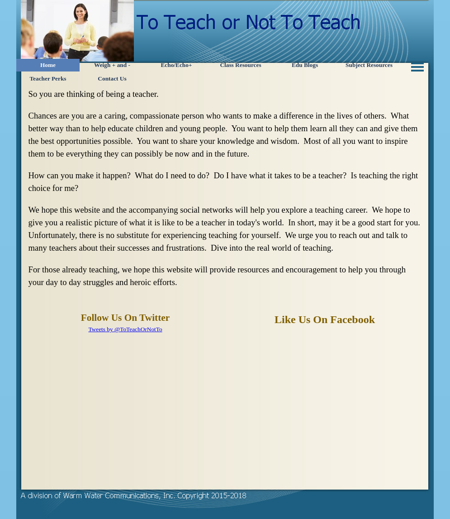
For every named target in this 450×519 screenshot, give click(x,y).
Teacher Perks (47, 78)
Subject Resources (369, 65)
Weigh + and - (112, 65)
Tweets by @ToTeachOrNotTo (125, 329)
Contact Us (112, 78)
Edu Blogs (305, 65)
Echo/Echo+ (176, 65)
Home (48, 65)
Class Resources (240, 65)
